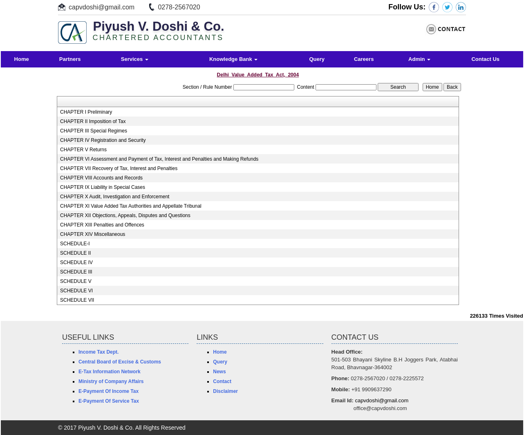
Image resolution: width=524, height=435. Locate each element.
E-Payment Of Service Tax (108, 401)
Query (317, 59)
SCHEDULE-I (75, 244)
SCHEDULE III (76, 272)
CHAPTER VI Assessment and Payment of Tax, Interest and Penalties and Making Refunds (159, 159)
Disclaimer (225, 391)
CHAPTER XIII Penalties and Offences (102, 225)
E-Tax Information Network (109, 371)
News (219, 371)
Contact (222, 381)
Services (134, 59)
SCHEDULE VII (77, 300)
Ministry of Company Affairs (111, 381)
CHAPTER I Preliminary (86, 112)
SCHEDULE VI (76, 291)
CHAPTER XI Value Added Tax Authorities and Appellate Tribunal (131, 206)
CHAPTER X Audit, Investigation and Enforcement (114, 197)
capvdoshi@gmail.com (101, 7)
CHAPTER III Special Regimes (93, 131)
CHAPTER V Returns (83, 149)
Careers (364, 59)
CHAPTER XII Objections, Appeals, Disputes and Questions (125, 215)
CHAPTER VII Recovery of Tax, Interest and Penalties (118, 168)
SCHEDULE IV (76, 262)
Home (21, 59)
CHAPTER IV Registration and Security (103, 140)
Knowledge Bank (233, 59)
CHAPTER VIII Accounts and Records (101, 178)
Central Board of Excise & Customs (119, 362)
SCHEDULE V (76, 281)
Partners (70, 59)
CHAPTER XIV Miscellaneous (92, 234)
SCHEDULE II (75, 253)
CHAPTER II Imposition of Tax (93, 121)
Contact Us (485, 59)
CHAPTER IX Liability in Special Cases (102, 187)
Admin (419, 59)
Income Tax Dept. (98, 352)
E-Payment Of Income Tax (108, 391)
